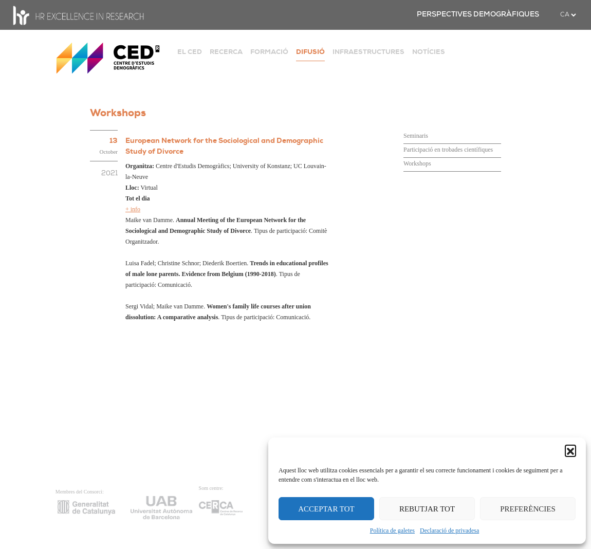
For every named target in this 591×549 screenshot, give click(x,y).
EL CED (189, 51)
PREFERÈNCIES (528, 509)
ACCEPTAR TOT (326, 509)
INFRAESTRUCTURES (368, 51)
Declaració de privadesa (449, 530)
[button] (570, 450)
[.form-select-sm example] (568, 15)
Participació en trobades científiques (448, 149)
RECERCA (226, 51)
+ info (132, 209)
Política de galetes (392, 530)
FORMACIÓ (269, 51)
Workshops (417, 163)
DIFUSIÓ (310, 51)
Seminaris (415, 135)
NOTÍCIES (428, 51)
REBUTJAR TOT (427, 509)
